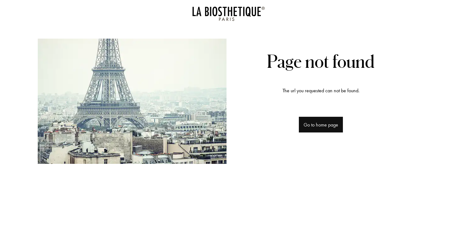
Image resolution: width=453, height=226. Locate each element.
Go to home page (321, 124)
